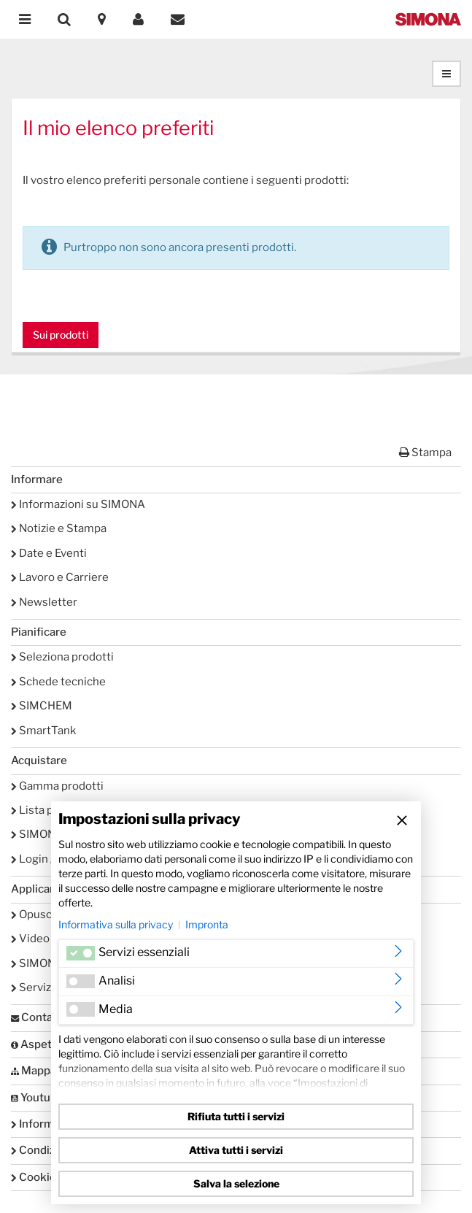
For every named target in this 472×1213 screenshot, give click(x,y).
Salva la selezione (236, 1183)
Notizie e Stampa (59, 528)
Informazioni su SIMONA (78, 504)
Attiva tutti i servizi (236, 1150)
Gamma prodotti (57, 786)
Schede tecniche (58, 681)
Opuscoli (37, 914)
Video (30, 938)
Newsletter (44, 602)
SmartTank (43, 730)
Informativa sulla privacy (115, 924)
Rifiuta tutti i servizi (236, 1116)
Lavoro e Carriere (60, 577)
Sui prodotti (60, 334)
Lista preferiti (50, 810)
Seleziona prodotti (62, 656)
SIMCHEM (41, 705)
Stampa (425, 452)
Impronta (206, 924)
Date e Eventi (49, 553)
